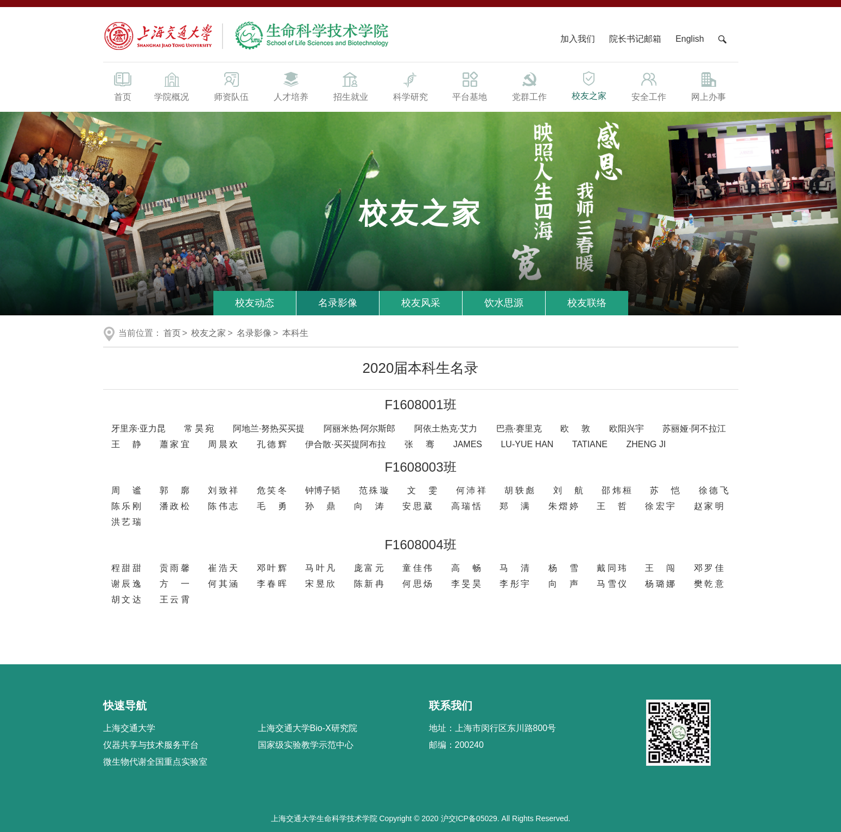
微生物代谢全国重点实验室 (155, 761)
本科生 (295, 333)
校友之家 (589, 85)
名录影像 (337, 302)
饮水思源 (503, 302)
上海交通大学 (129, 728)
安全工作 (649, 85)
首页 (122, 85)
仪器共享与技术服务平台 (151, 745)
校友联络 (586, 302)
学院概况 (172, 85)
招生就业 (351, 85)
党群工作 (529, 85)
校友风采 (420, 302)
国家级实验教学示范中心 (305, 745)
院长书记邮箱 (635, 38)
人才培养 (291, 85)
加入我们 (578, 38)
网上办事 (708, 85)
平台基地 (469, 85)
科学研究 (410, 85)
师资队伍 (231, 85)
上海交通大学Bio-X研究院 (307, 728)
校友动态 (254, 302)
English (689, 38)
